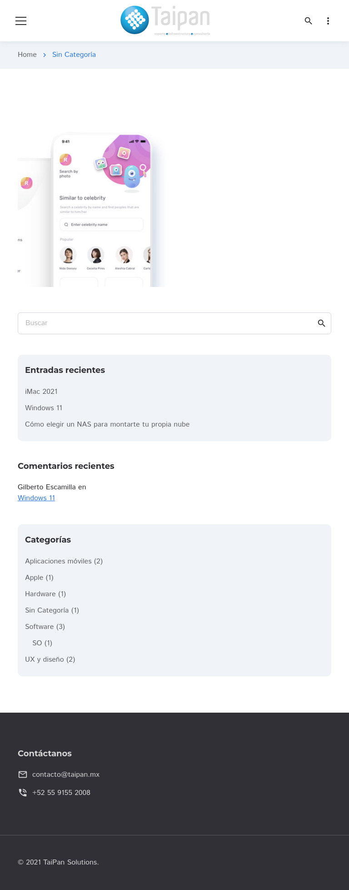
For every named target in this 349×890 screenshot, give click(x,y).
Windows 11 (43, 408)
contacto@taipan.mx (66, 774)
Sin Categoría (47, 610)
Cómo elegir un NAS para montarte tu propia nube (107, 424)
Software (39, 627)
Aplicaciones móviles (58, 561)
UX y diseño (44, 659)
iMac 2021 (41, 392)
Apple (34, 578)
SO (37, 643)
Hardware (40, 594)
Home (27, 55)
